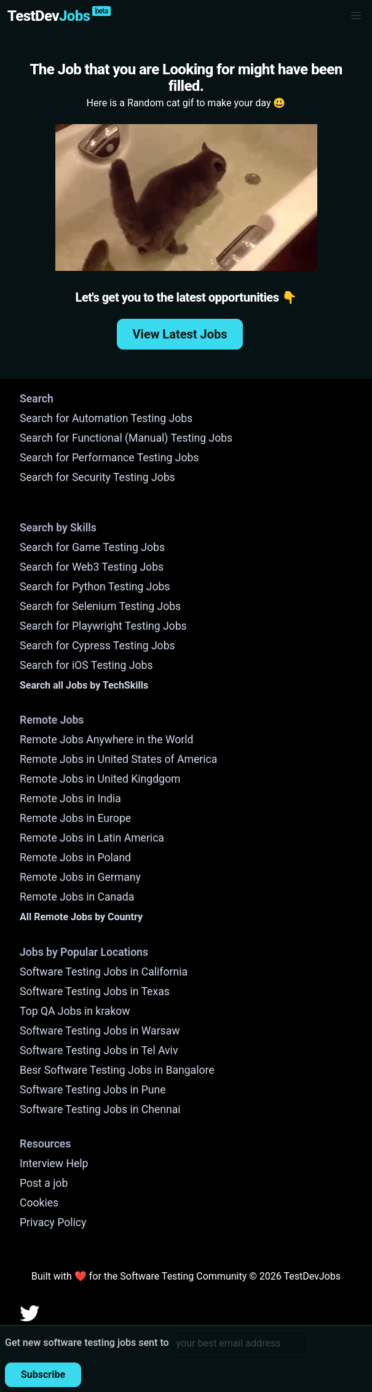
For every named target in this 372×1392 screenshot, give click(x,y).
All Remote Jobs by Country (81, 917)
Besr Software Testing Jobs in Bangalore (117, 1070)
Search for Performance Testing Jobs (109, 458)
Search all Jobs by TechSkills (84, 685)
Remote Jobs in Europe (75, 818)
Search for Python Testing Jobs (95, 587)
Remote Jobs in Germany (80, 877)
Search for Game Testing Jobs (92, 547)
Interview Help (54, 1163)
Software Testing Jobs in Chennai (100, 1109)
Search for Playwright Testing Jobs (103, 626)
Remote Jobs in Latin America (92, 838)
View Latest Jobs (180, 334)
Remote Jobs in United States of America (118, 759)
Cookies (39, 1203)
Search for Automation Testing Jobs (106, 418)
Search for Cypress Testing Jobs (97, 645)
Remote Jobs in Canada (77, 897)
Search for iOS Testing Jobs (86, 665)
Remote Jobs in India (70, 798)
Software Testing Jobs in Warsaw (100, 1031)
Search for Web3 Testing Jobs (92, 567)
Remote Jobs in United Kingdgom (100, 779)
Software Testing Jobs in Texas (95, 991)
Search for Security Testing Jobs (97, 477)
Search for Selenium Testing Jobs (100, 606)
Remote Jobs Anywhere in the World (106, 739)
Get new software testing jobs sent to (87, 1342)
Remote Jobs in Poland (75, 857)
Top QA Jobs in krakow (75, 1011)
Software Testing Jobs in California (104, 972)
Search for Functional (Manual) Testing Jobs (126, 438)
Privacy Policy (53, 1222)
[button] (356, 16)
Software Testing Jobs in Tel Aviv (99, 1050)
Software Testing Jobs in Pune (93, 1090)
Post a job (44, 1183)
